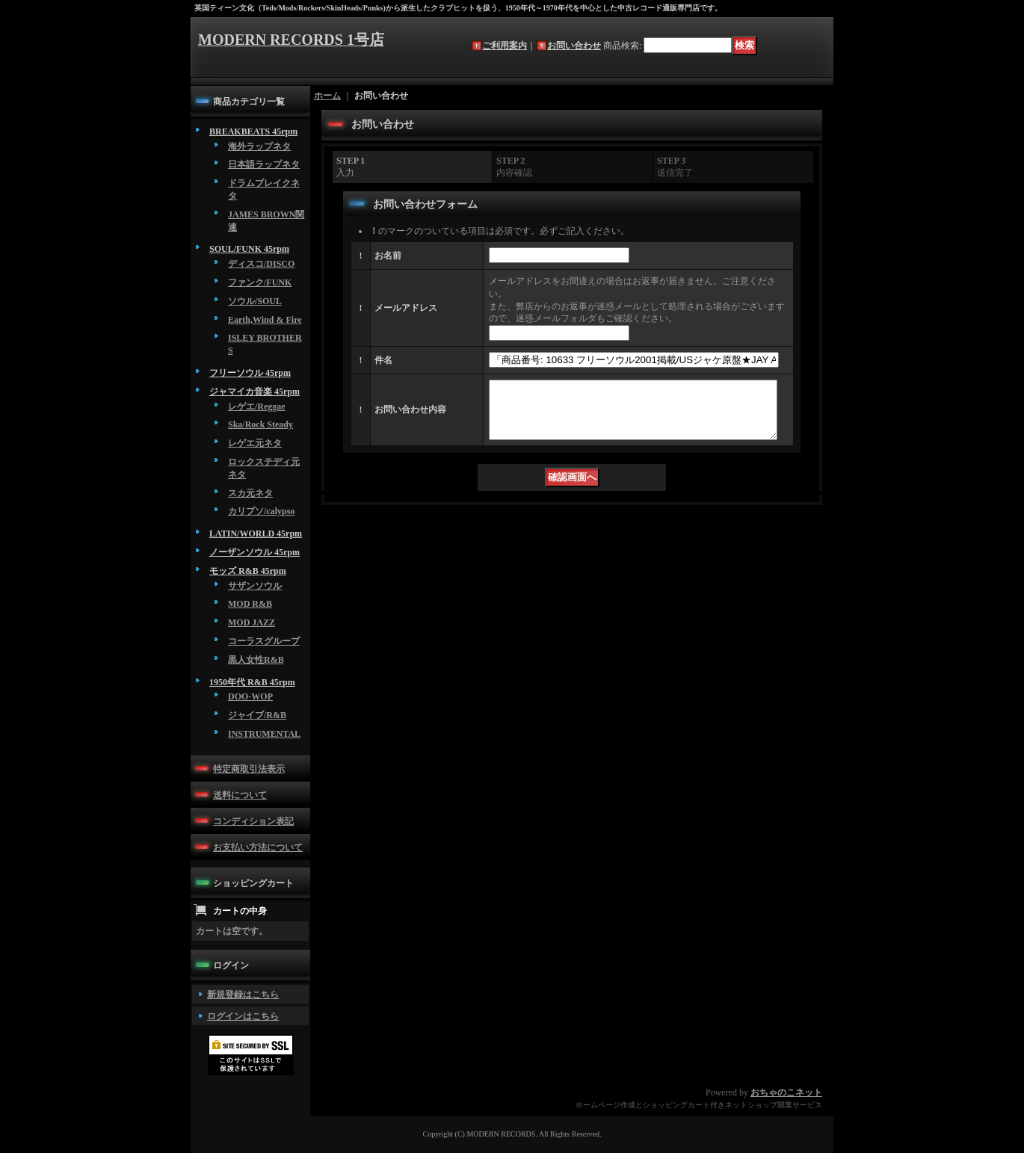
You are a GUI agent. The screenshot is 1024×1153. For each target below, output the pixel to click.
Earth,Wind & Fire (265, 320)
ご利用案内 (504, 45)
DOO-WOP (250, 696)
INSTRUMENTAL (264, 734)
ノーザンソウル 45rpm (254, 552)
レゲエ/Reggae (257, 406)
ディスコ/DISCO (261, 264)
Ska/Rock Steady (260, 424)
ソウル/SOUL (255, 301)
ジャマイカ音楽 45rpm (254, 391)
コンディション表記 (253, 821)
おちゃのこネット (786, 1092)
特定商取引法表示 (249, 769)
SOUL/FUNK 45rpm (249, 249)
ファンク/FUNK (260, 282)
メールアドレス (405, 308)
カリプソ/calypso (261, 511)
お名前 (387, 255)
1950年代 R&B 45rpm (252, 682)
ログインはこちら (243, 1016)
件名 (383, 360)
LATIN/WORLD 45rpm (255, 533)
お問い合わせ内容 (410, 415)
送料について (240, 795)
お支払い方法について (258, 847)
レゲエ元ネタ (255, 443)
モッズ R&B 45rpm (247, 571)
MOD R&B (250, 604)
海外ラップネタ (259, 146)
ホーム (327, 95)
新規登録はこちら (243, 994)
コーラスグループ (264, 641)
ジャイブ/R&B (257, 715)
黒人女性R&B (256, 660)
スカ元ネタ (250, 493)
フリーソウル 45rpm (250, 373)
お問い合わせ (574, 45)
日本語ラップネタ (264, 164)
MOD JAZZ (251, 622)
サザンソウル (255, 586)
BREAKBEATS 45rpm (253, 131)
